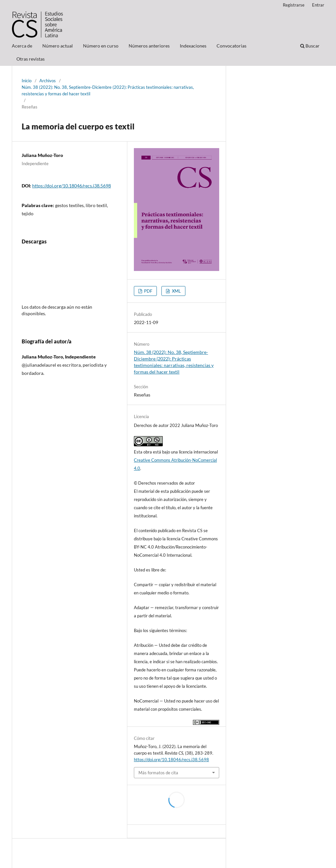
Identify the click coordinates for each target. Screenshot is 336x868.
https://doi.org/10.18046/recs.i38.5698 (71, 185)
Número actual (57, 45)
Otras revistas (30, 59)
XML (176, 291)
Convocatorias (231, 45)
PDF (147, 291)
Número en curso (100, 45)
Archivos (47, 80)
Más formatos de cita (158, 772)
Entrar (318, 5)
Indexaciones (193, 45)
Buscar (310, 45)
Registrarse (293, 5)
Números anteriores (149, 45)
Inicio (27, 80)
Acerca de (22, 45)
